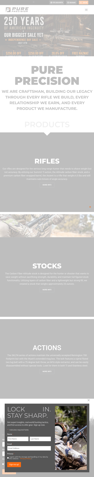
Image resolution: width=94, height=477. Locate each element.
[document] (47, 238)
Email (17, 444)
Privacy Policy (32, 459)
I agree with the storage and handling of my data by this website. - (35, 458)
